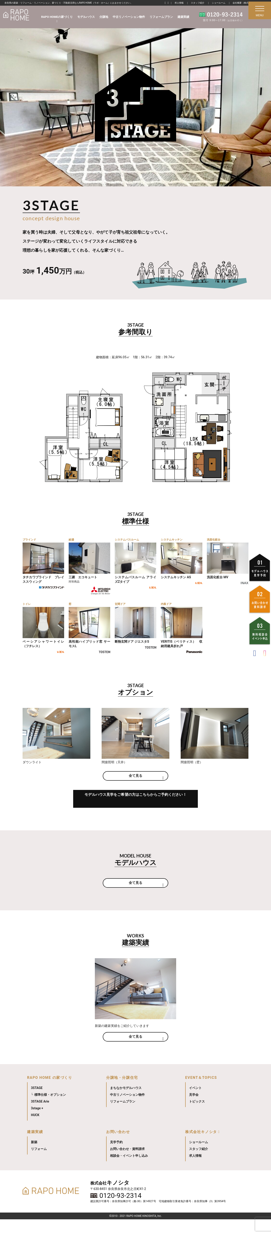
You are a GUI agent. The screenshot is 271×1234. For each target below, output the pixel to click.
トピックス (197, 1116)
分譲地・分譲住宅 (122, 1092)
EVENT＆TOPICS (201, 1092)
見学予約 (116, 1157)
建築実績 (183, 17)
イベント (195, 1102)
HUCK (35, 1129)
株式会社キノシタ (201, 1146)
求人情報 (179, 3)
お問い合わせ (118, 1146)
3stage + (37, 1123)
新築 (34, 1157)
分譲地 (103, 17)
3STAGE (36, 1102)
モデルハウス (86, 17)
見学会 (194, 1109)
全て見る (135, 784)
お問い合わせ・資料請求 (127, 1163)
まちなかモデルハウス (126, 1102)
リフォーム (39, 1163)
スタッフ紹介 (197, 3)
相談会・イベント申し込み (129, 1170)
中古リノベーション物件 (129, 17)
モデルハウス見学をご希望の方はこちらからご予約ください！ (136, 811)
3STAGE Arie (40, 1116)
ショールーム (218, 3)
